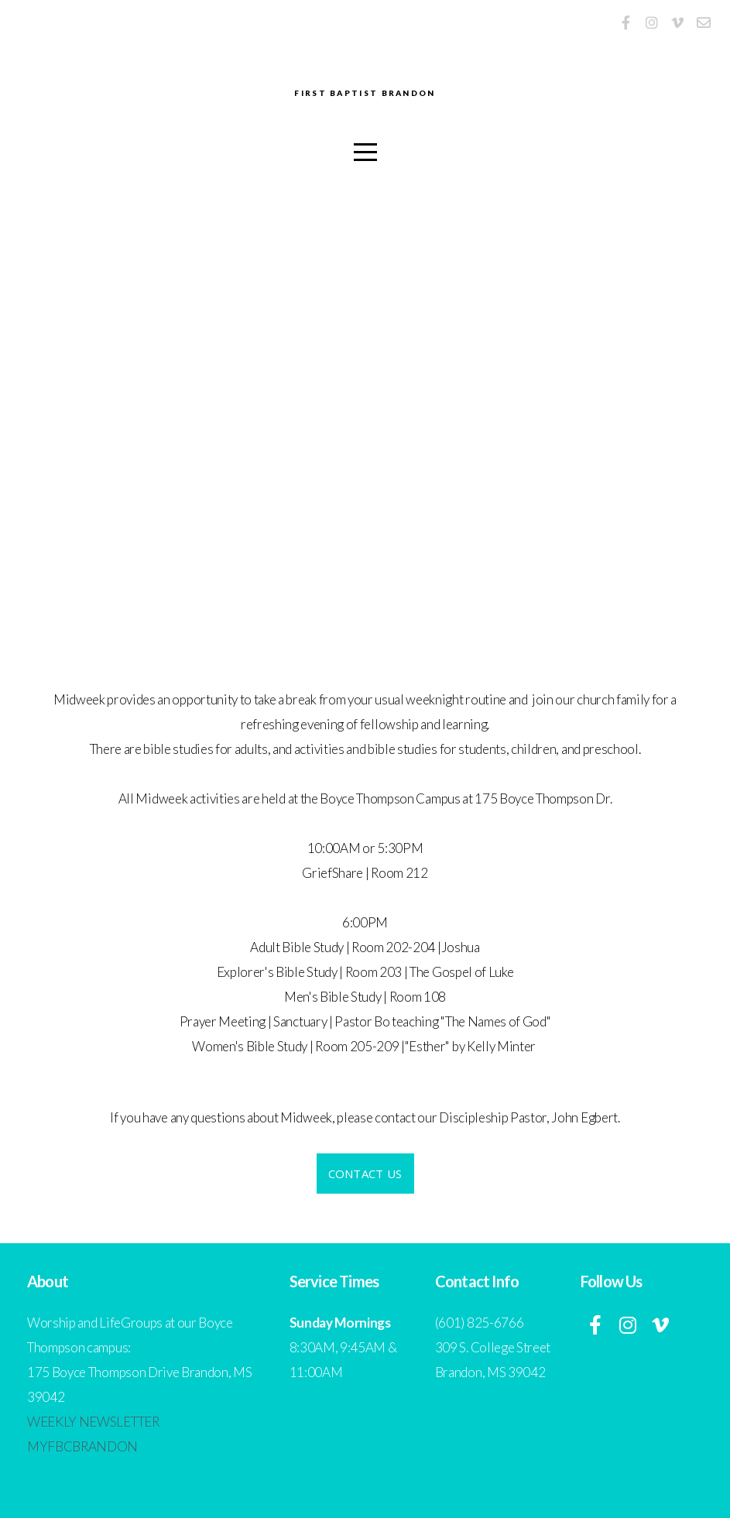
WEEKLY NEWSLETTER (93, 1421)
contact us (365, 1173)
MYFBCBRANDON (82, 1446)
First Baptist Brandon (365, 94)
